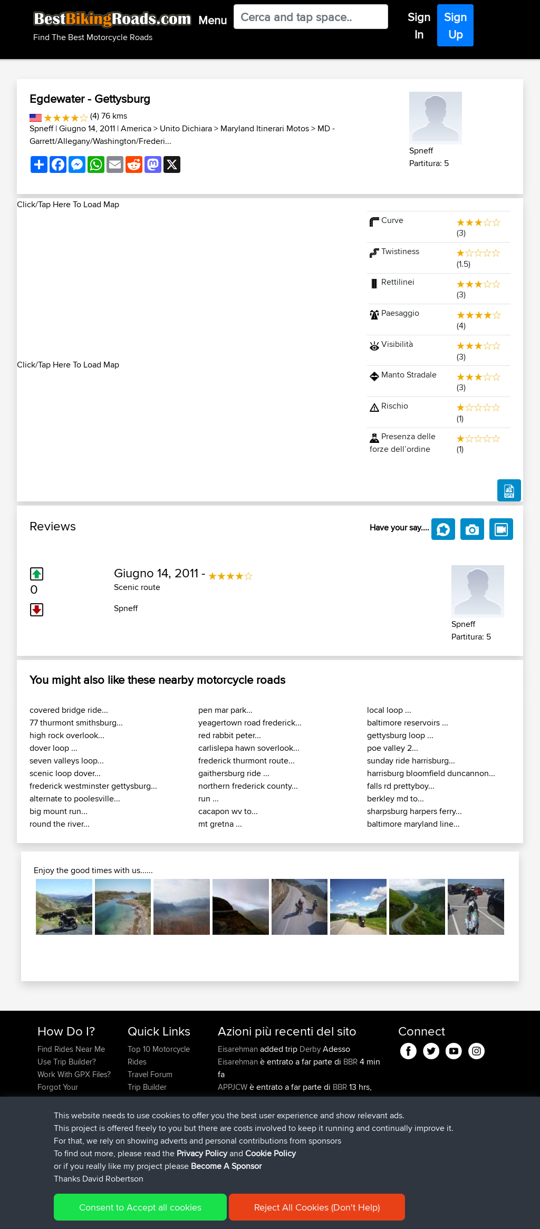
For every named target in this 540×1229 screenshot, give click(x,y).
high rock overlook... (67, 735)
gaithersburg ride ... (233, 773)
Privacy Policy (202, 1154)
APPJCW (233, 1086)
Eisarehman (239, 1048)
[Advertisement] (185, 285)
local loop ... (389, 710)
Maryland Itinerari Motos (264, 128)
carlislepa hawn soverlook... (249, 748)
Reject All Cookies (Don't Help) (317, 1208)
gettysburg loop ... (400, 735)
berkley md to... (395, 798)
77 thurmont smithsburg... (76, 723)
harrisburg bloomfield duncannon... (431, 773)
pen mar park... (225, 710)
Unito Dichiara (186, 128)
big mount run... (59, 811)
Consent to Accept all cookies (140, 1208)
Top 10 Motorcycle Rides (159, 1055)
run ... (208, 798)
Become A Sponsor (226, 1167)
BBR (350, 1061)
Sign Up (455, 25)
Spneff (41, 128)
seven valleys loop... (67, 760)
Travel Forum (150, 1074)
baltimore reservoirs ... (407, 723)
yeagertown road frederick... (250, 723)
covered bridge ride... (69, 710)
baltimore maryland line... (413, 824)
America (136, 128)
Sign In (419, 25)
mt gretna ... (220, 824)
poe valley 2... (392, 748)
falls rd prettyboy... (401, 786)
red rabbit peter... (229, 735)
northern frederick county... (248, 786)
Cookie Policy (270, 1154)
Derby (310, 1048)
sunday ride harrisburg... (411, 760)
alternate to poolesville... (75, 798)
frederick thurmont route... (246, 760)
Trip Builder (147, 1086)
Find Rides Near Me (71, 1048)
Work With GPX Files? (74, 1074)
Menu (212, 20)
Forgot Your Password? (57, 1093)
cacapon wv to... (228, 811)
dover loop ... (54, 748)
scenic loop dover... (65, 773)
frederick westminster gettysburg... (93, 786)
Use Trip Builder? (66, 1061)
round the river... (60, 824)
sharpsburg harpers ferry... (414, 811)
